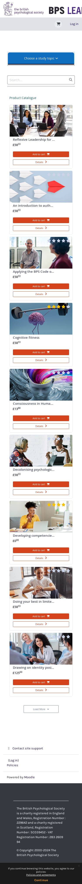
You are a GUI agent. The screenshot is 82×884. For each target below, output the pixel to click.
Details (41, 162)
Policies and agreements (41, 874)
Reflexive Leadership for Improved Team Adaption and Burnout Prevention (42, 142)
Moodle (29, 777)
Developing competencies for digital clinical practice (42, 538)
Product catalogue (22, 97)
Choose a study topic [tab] (41, 58)
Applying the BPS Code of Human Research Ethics (42, 274)
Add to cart (41, 154)
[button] (58, 24)
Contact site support (25, 748)
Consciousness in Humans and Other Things (42, 406)
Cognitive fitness (34, 340)
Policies (12, 765)
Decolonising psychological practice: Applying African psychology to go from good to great (42, 472)
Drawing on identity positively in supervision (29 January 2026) (42, 670)
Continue (41, 880)
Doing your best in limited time (37, 604)
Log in (74, 24)
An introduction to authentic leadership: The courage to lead (42, 208)
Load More (41, 709)
